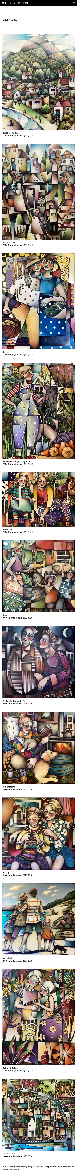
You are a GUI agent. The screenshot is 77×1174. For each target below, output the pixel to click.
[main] (38, 19)
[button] (2, 3)
